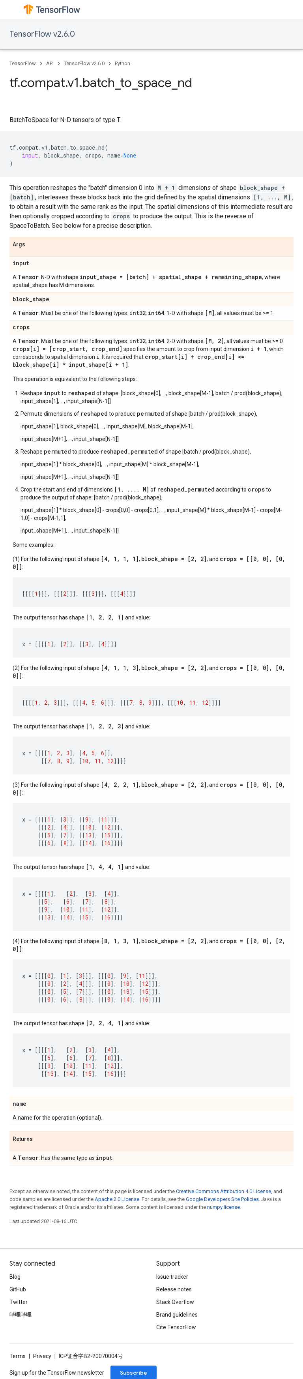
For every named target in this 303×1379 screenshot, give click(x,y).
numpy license (223, 1207)
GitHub (17, 1289)
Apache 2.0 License (117, 1199)
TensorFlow (22, 63)
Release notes (174, 1289)
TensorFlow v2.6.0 (42, 34)
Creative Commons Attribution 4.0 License (223, 1191)
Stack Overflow (175, 1302)
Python (122, 63)
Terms (17, 1356)
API (50, 63)
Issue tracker (172, 1277)
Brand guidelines (177, 1314)
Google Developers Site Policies (222, 1199)
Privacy (42, 1356)
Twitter (18, 1302)
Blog (15, 1277)
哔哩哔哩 (20, 1314)
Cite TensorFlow (176, 1327)
